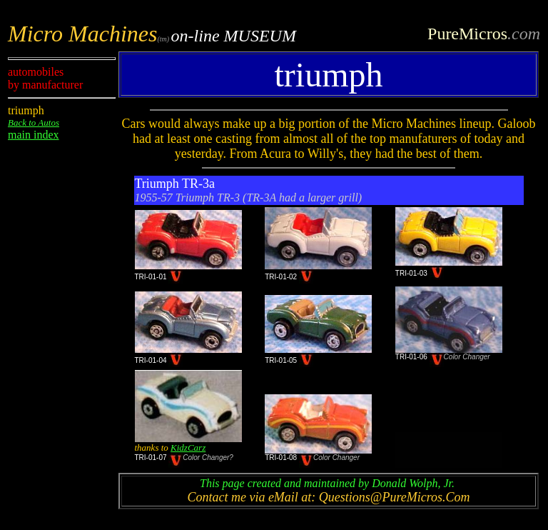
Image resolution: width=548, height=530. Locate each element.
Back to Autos (33, 122)
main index (33, 135)
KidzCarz (188, 447)
